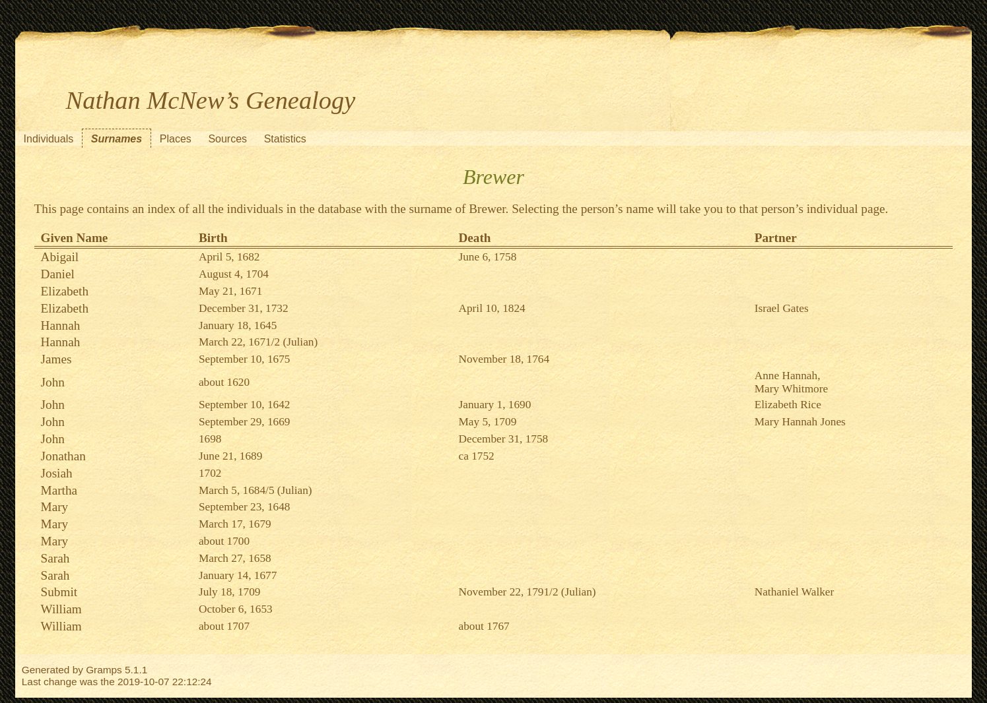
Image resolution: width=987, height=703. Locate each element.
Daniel (58, 274)
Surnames (116, 138)
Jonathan (63, 456)
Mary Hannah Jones (800, 421)
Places (175, 138)
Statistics (285, 138)
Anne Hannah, (788, 375)
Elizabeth (64, 291)
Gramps (104, 669)
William (61, 609)
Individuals (49, 138)
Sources (227, 138)
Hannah (61, 325)
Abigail (60, 257)
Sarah (55, 558)
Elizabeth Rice (788, 404)
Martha (59, 490)
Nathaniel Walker (794, 592)
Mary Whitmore (791, 388)
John (53, 382)
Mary (55, 507)
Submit (59, 592)
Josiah (57, 473)
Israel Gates (782, 308)
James (56, 359)
